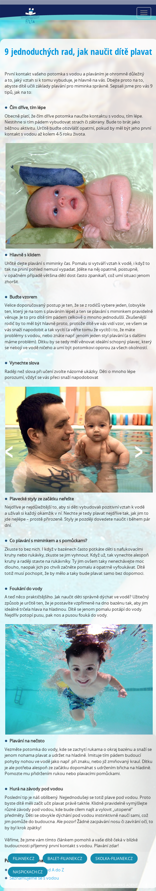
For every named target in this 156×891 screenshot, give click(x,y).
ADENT (132, 885)
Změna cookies (87, 885)
